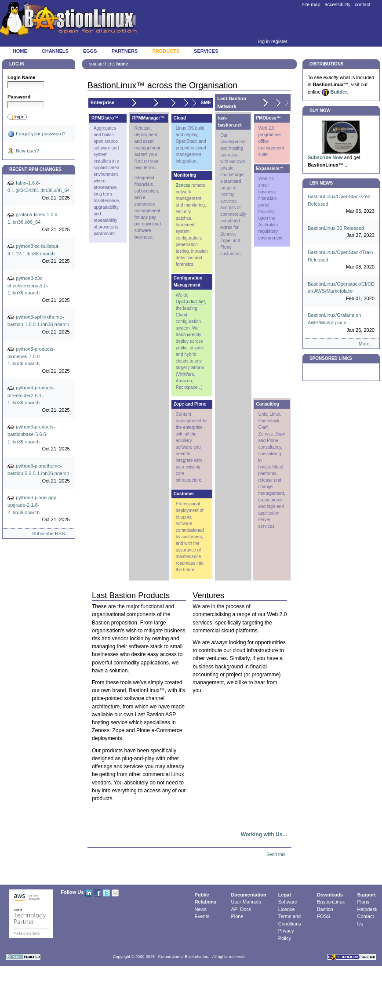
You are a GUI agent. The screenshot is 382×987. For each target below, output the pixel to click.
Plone (237, 916)
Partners (125, 51)
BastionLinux (331, 901)
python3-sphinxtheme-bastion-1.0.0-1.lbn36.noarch (38, 324)
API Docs (241, 909)
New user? (23, 151)
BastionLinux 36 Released (341, 232)
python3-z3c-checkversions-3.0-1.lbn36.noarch (38, 289)
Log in (263, 41)
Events (202, 916)
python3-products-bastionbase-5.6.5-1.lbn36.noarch (38, 438)
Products (165, 51)
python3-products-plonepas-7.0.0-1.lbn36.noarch (38, 360)
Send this (275, 854)
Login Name (21, 77)
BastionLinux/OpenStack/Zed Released (341, 204)
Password (18, 96)
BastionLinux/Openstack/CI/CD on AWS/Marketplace (341, 291)
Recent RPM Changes (35, 169)
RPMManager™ (148, 118)
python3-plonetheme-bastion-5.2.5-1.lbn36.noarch (38, 473)
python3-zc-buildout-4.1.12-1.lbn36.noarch (38, 254)
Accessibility (337, 4)
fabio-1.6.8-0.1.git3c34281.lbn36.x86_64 (38, 190)
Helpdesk (367, 909)
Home (20, 51)
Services (206, 51)
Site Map (311, 4)
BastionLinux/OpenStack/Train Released (341, 260)
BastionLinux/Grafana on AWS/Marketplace (341, 323)
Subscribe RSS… (51, 533)
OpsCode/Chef (190, 301)
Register (279, 41)
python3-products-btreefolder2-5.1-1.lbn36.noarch (38, 399)
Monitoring (185, 175)
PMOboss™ (268, 118)
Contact (363, 4)
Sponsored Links (330, 358)
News (201, 909)
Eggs (90, 51)
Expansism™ (270, 168)
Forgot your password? (36, 134)
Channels (55, 51)
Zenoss (183, 185)
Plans (363, 901)
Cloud (180, 118)
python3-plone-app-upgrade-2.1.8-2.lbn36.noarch (38, 508)
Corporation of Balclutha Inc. (183, 956)
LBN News (321, 183)
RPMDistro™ (104, 118)
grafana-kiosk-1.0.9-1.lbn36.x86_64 (38, 222)
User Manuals (246, 901)
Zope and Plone (190, 404)
